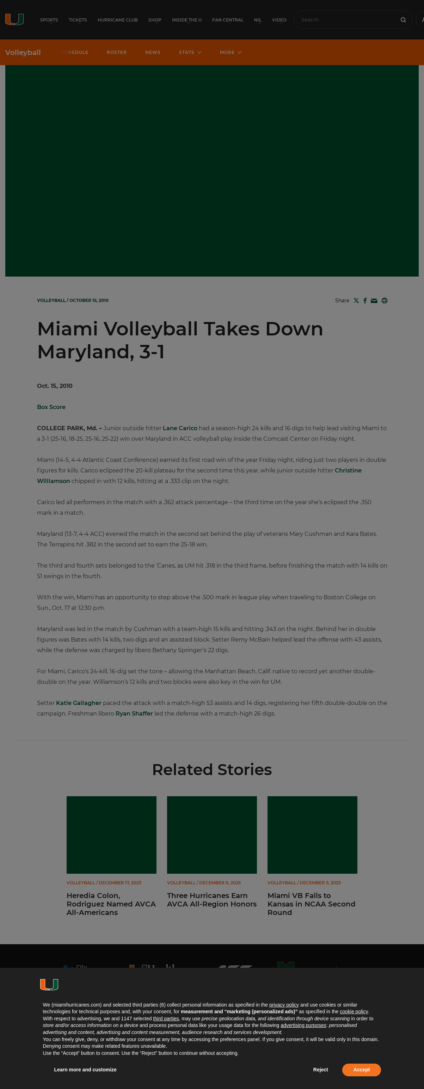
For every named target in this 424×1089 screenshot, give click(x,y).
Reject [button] (320, 1069)
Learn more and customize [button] (85, 1069)
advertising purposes (303, 1025)
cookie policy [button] (354, 1011)
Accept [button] (362, 1069)
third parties (166, 1018)
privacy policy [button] (284, 1005)
